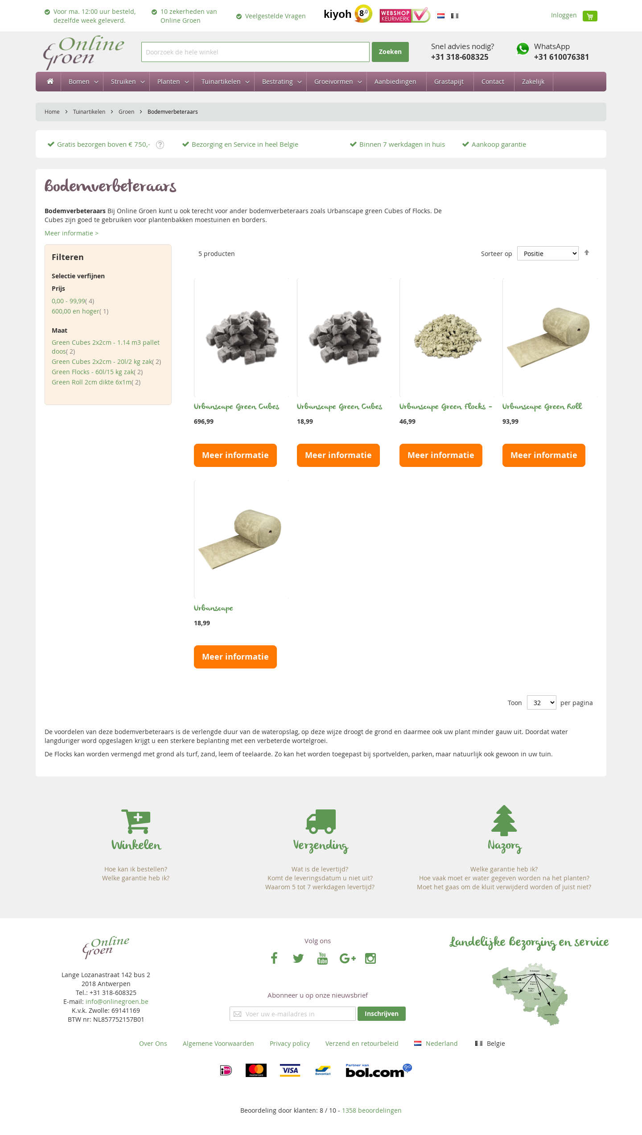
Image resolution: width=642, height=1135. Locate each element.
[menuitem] (81, 81)
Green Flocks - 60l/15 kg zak (97, 371)
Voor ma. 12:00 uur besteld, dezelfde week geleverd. (95, 16)
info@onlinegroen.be (117, 1001)
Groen (127, 111)
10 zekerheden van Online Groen (188, 16)
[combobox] (255, 52)
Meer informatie (235, 455)
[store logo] (83, 52)
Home (53, 111)
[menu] (321, 81)
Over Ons (153, 1043)
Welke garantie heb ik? (135, 878)
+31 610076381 (561, 57)
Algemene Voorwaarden (218, 1043)
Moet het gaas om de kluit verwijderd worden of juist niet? (504, 887)
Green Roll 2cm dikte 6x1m (96, 382)
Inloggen (564, 15)
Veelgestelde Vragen (275, 16)
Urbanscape (213, 609)
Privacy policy (290, 1043)
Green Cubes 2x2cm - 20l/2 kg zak (106, 361)
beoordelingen (372, 1110)
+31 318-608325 (460, 57)
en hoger (80, 311)
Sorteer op (496, 253)
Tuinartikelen (90, 111)
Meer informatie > (72, 233)
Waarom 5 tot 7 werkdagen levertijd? (319, 887)
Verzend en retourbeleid (362, 1043)
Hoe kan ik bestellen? (135, 869)
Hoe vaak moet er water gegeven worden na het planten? (504, 878)
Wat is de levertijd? (320, 869)
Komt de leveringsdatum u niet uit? (320, 878)
